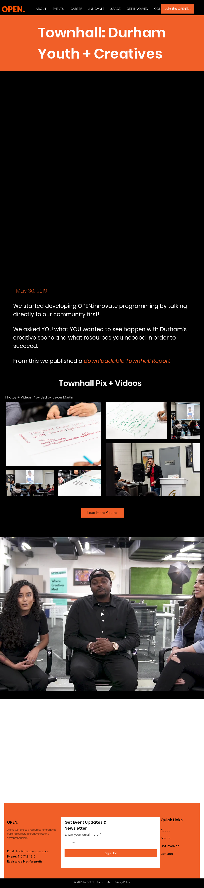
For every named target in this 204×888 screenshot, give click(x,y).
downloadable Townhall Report (127, 361)
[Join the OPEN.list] (177, 9)
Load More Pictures (102, 512)
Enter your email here (82, 834)
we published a (62, 361)
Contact (167, 854)
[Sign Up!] (111, 853)
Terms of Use (104, 882)
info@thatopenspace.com (33, 851)
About (165, 830)
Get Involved (170, 846)
